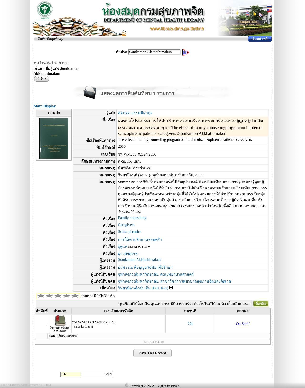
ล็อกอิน (261, 303)
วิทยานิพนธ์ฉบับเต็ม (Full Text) (143, 288)
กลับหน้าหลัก (259, 39)
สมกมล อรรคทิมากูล (135, 113)
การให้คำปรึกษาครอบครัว (140, 239)
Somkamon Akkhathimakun (139, 259)
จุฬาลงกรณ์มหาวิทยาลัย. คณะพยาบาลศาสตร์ (156, 274)
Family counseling (132, 218)
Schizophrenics (129, 232)
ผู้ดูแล (122, 246)
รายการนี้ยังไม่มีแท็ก (98, 296)
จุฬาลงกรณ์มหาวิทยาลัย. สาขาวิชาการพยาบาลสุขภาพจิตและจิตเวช (174, 281)
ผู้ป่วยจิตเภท (128, 254)
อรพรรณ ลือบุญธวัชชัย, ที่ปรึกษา (145, 267)
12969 (108, 374)
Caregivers (126, 225)
